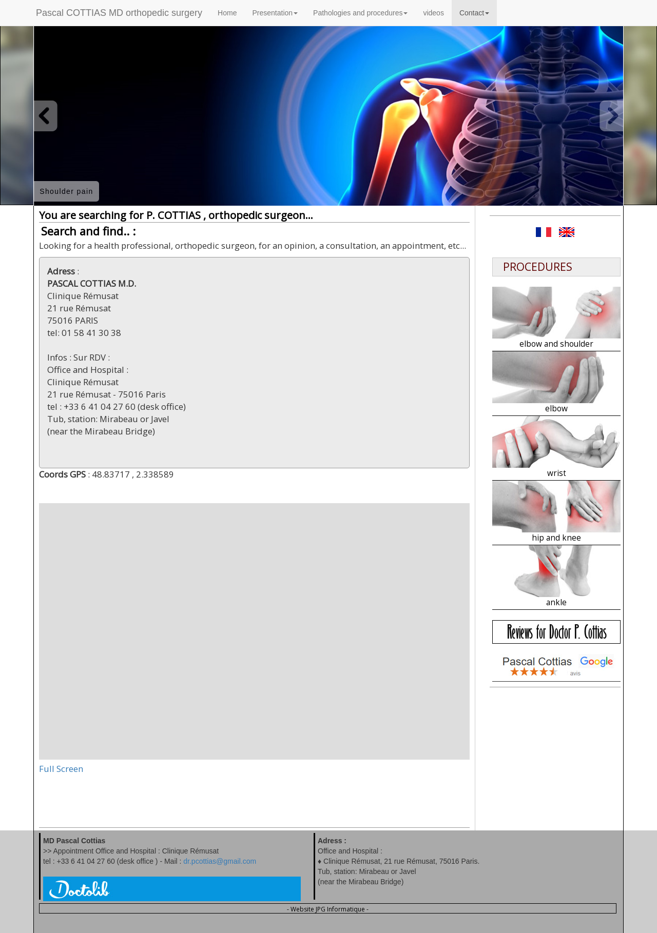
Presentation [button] (275, 13)
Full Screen (61, 769)
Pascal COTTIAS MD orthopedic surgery (119, 13)
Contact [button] (474, 13)
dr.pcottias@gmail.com (219, 861)
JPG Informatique (340, 909)
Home (227, 13)
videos (433, 13)
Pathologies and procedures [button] (360, 13)
